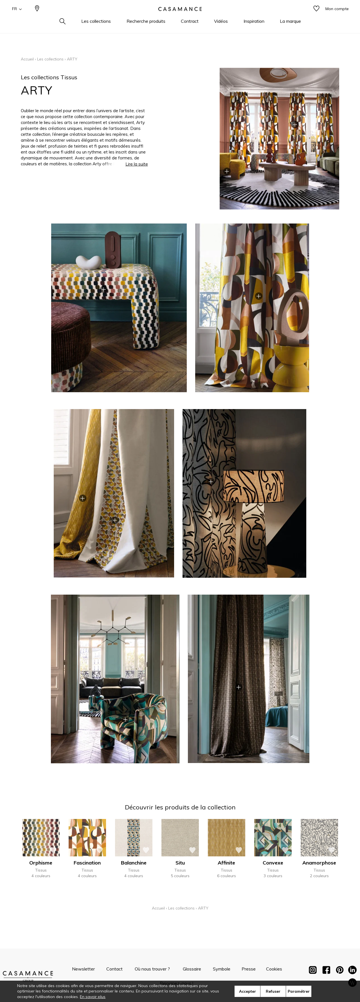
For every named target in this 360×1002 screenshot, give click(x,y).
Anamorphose (319, 862)
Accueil (27, 59)
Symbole (221, 969)
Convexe (273, 862)
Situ (180, 862)
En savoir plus (92, 996)
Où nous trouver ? (152, 969)
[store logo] (180, 17)
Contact (114, 969)
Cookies (274, 969)
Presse (249, 969)
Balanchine (134, 862)
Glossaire (192, 969)
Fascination (87, 862)
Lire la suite (136, 164)
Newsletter (83, 969)
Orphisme (40, 862)
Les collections (50, 59)
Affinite (226, 862)
